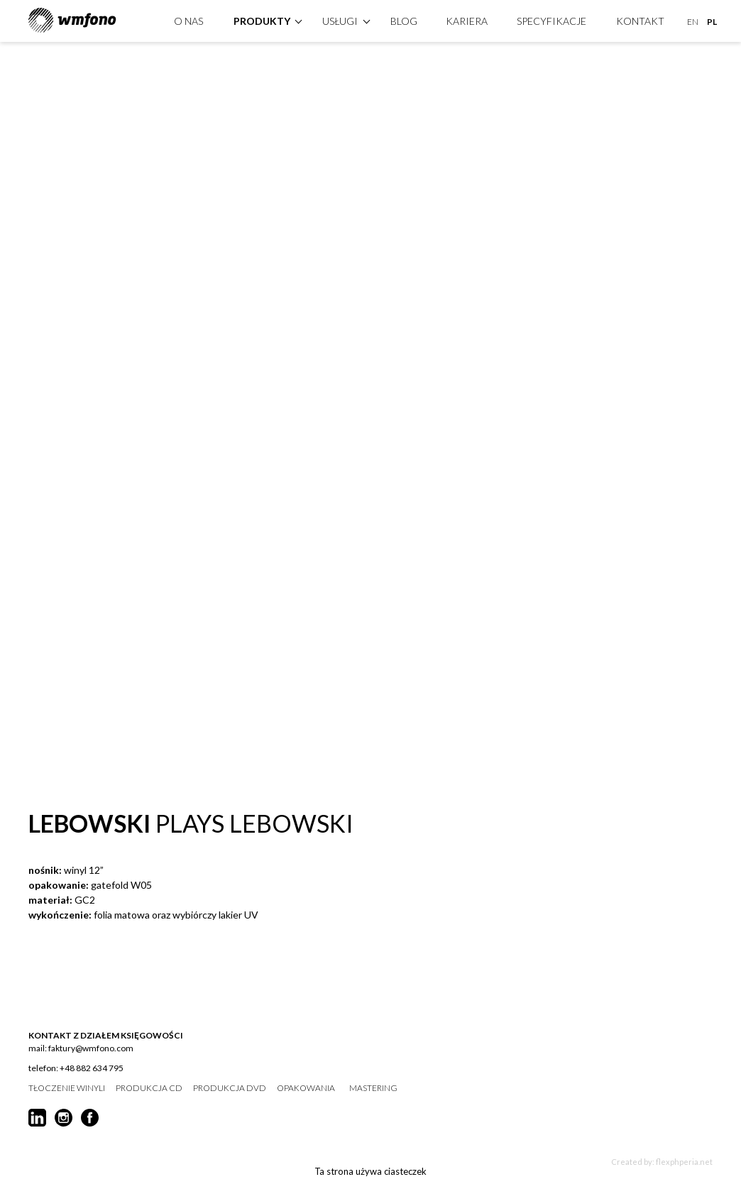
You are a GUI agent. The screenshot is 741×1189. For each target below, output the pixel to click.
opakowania (306, 1088)
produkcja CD (149, 1088)
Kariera (467, 19)
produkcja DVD (229, 1088)
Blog (403, 19)
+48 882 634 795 (92, 1068)
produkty (262, 19)
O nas (188, 19)
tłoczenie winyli (66, 1088)
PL (712, 19)
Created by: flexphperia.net (662, 1161)
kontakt (640, 19)
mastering (373, 1088)
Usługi (340, 19)
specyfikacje (551, 19)
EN (692, 19)
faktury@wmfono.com (90, 1048)
